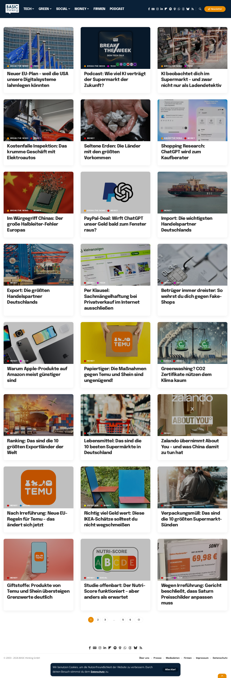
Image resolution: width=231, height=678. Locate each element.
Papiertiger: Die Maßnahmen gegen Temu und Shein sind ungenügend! (115, 375)
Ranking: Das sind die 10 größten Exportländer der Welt (35, 447)
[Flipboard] (166, 9)
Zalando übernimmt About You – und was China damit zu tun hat (190, 447)
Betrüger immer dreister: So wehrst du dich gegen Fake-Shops (192, 296)
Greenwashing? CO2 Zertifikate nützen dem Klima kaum (186, 375)
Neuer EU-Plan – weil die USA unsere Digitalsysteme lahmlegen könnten (37, 80)
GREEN (167, 361)
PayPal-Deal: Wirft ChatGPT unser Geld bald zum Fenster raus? (115, 224)
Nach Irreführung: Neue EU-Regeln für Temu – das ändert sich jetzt (37, 519)
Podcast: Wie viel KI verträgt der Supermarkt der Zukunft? (115, 80)
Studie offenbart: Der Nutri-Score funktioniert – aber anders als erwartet (114, 591)
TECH (37, 66)
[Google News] (153, 9)
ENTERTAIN (93, 506)
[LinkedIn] (162, 9)
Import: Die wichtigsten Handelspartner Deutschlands (186, 224)
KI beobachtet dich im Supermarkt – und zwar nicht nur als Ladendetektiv (191, 80)
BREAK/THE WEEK (96, 66)
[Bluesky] (188, 9)
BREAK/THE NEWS (19, 66)
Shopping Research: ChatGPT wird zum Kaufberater (183, 152)
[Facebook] (149, 9)
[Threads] (183, 9)
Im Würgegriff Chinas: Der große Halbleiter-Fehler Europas (35, 224)
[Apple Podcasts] (175, 9)
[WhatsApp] (179, 9)
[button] (170, 670)
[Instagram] (157, 9)
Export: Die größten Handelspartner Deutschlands (28, 296)
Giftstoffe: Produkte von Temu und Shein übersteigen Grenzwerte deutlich (38, 591)
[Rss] (192, 9)
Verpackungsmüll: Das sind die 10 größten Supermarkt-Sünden (191, 519)
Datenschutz (98, 671)
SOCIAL (27, 506)
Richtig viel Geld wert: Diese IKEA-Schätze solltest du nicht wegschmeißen (114, 519)
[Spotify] (170, 9)
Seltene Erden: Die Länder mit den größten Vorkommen (112, 152)
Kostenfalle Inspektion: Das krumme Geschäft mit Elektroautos (37, 152)
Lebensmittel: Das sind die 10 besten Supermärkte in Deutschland (112, 447)
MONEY (38, 138)
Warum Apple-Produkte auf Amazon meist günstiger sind (37, 375)
